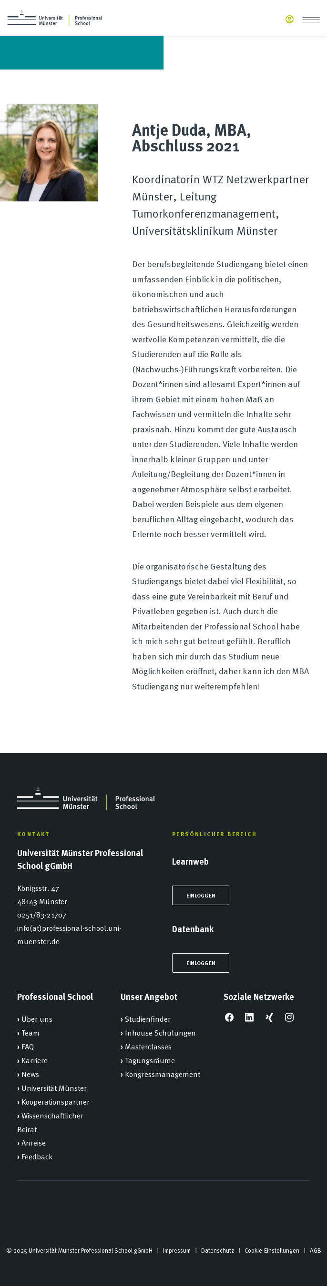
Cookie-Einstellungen (272, 1250)
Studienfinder (148, 1018)
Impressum (177, 1250)
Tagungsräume (150, 1060)
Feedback (37, 1156)
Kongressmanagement (162, 1073)
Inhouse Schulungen (160, 1032)
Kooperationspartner (55, 1101)
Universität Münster (54, 1087)
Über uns (36, 1018)
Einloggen (200, 895)
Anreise (33, 1142)
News (30, 1073)
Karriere (34, 1060)
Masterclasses (148, 1046)
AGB (315, 1250)
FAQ (27, 1046)
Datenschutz (217, 1250)
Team (30, 1032)
